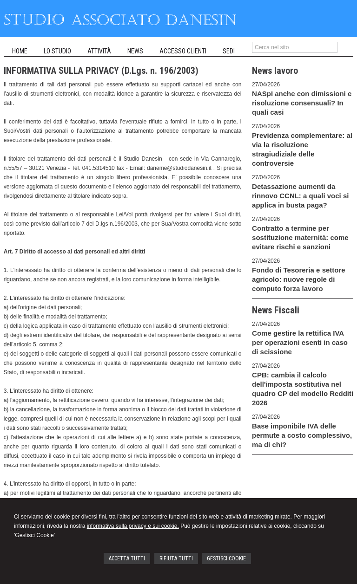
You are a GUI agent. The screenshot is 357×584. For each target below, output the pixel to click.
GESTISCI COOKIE (226, 558)
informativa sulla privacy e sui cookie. (133, 526)
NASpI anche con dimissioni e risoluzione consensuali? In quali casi (301, 103)
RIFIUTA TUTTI (176, 558)
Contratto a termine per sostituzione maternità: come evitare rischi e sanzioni (300, 237)
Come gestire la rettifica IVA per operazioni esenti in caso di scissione (300, 342)
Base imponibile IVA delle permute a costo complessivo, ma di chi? (302, 435)
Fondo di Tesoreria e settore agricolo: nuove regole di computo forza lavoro (298, 279)
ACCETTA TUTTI (127, 558)
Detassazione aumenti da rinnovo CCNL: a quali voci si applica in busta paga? (300, 195)
